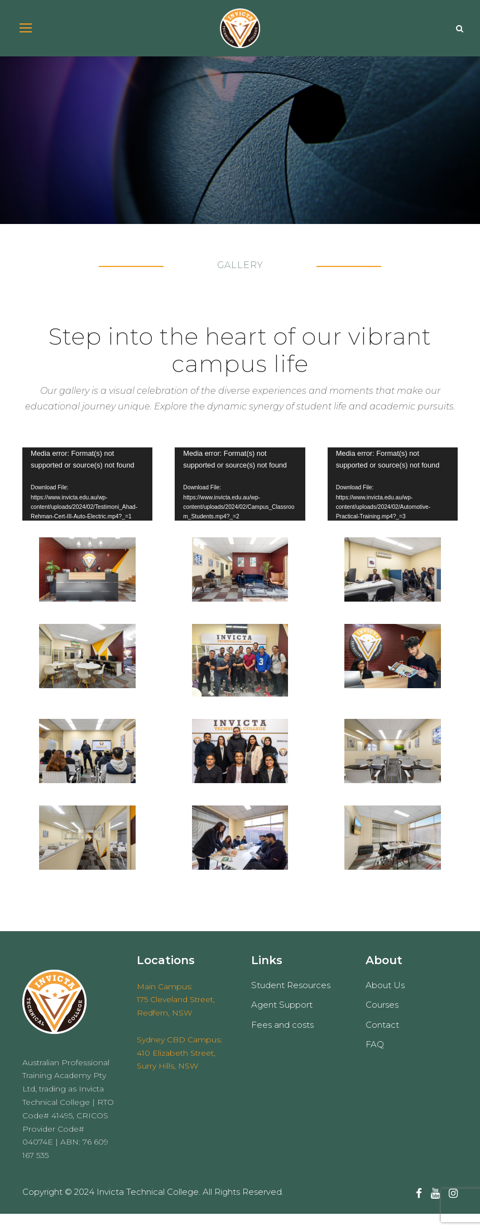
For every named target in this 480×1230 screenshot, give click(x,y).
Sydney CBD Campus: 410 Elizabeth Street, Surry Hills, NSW (179, 1069)
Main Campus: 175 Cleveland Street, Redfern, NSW (176, 1015)
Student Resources (290, 1001)
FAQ (375, 1060)
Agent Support (282, 1021)
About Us (385, 1001)
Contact (382, 1041)
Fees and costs (282, 1041)
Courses (382, 1021)
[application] (87, 500)
